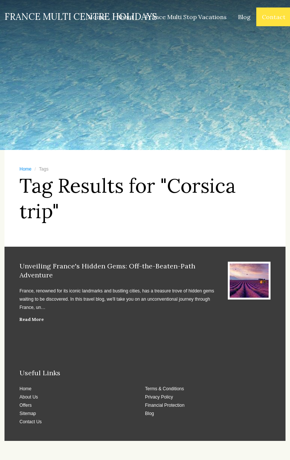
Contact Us (30, 421)
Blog (244, 17)
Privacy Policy (159, 397)
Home (97, 17)
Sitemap (27, 413)
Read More (31, 319)
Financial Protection (164, 405)
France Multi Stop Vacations (186, 17)
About (125, 17)
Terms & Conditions (164, 388)
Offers (25, 405)
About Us (28, 397)
